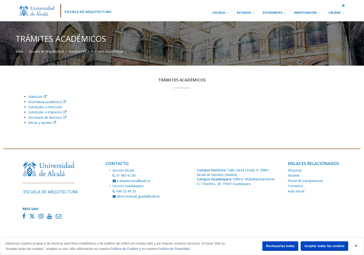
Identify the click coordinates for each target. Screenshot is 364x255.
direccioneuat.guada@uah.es (136, 196)
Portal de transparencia (305, 180)
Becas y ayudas (40, 122)
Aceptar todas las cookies (324, 246)
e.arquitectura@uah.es (131, 180)
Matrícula (35, 96)
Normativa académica (45, 102)
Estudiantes (77, 51)
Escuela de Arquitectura (88, 11)
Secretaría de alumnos (45, 117)
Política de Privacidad (174, 249)
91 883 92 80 (124, 175)
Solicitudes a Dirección (45, 107)
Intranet (294, 175)
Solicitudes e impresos (45, 112)
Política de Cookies (125, 249)
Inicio (19, 51)
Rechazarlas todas (280, 246)
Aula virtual (296, 191)
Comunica (295, 186)
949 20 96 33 (124, 191)
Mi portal (294, 170)
